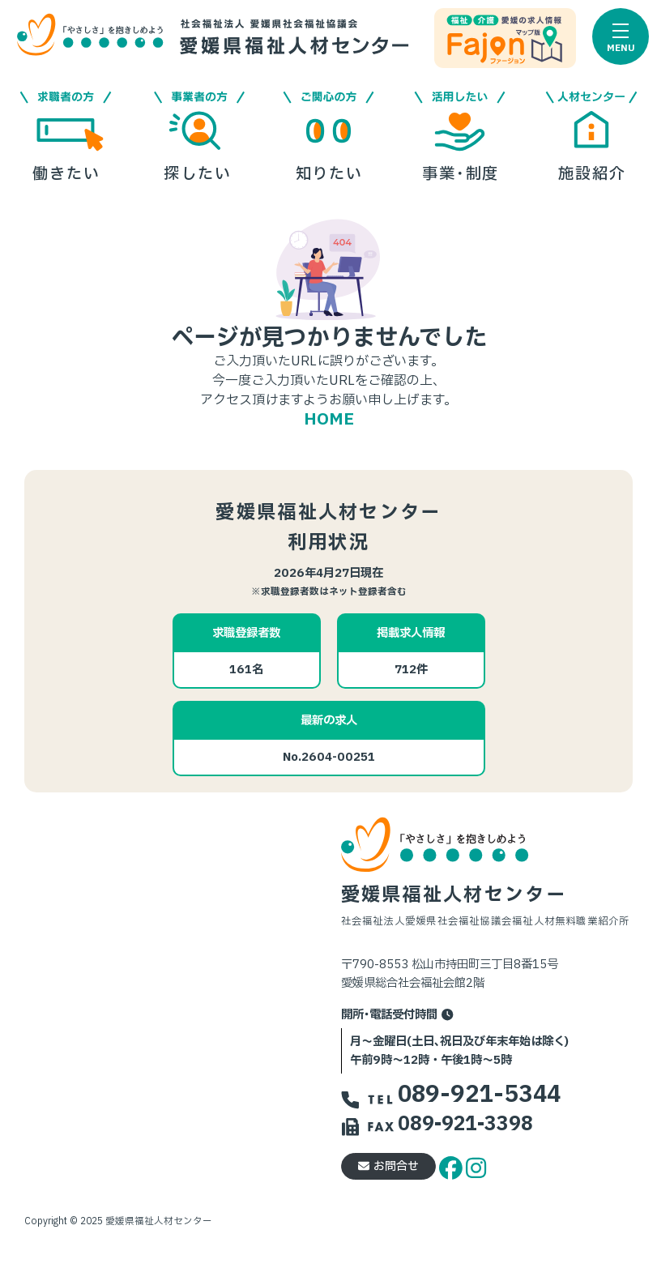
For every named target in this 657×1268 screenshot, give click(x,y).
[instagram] (476, 1165)
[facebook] (453, 1165)
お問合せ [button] (388, 1166)
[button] (620, 36)
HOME (329, 420)
